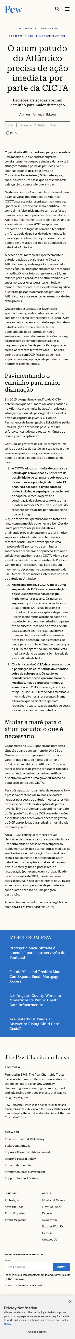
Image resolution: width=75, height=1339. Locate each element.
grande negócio (35, 264)
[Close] (70, 1302)
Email (7, 1260)
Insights (11, 1192)
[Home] (37, 1057)
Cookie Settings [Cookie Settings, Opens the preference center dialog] (37, 1332)
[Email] (29, 1266)
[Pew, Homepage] (13, 9)
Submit (62, 1266)
